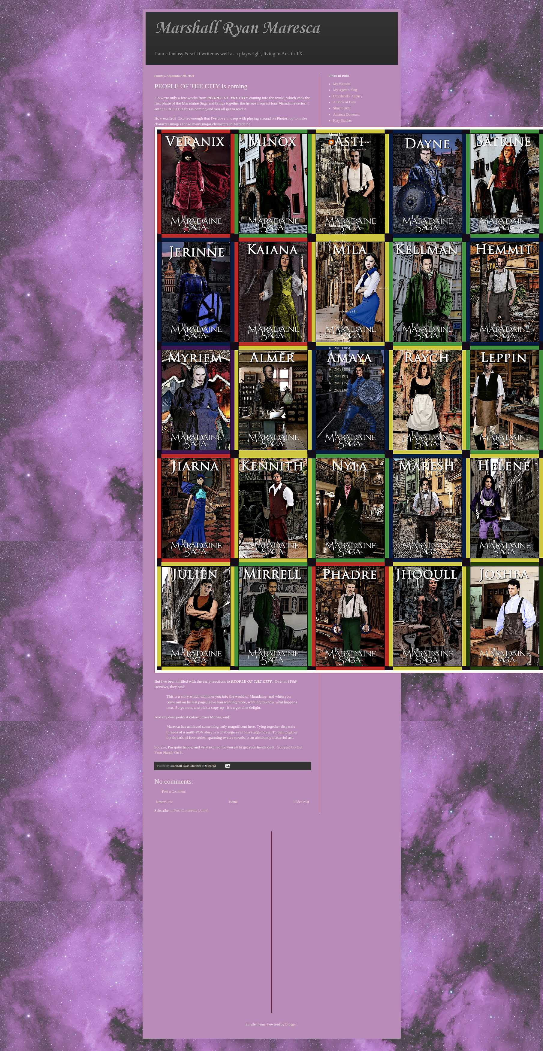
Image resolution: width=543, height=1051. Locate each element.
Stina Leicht (342, 108)
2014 (338, 355)
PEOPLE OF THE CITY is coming (362, 288)
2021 (338, 262)
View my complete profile (348, 150)
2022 (338, 255)
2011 (338, 376)
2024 (338, 241)
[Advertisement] (300, 921)
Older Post (301, 802)
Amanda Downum (346, 114)
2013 (338, 362)
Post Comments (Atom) (191, 811)
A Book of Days (345, 102)
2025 (338, 234)
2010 (338, 383)
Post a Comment (174, 791)
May (342, 297)
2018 (338, 327)
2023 (338, 248)
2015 (338, 348)
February (345, 311)
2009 (338, 390)
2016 (338, 341)
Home (233, 802)
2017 (338, 334)
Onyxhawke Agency (348, 96)
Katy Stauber (342, 120)
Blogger (291, 1024)
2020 (338, 269)
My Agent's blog (345, 90)
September (346, 282)
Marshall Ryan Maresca (237, 28)
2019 (338, 320)
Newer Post (164, 802)
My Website (342, 84)
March (343, 304)
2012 (338, 369)
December (346, 275)
